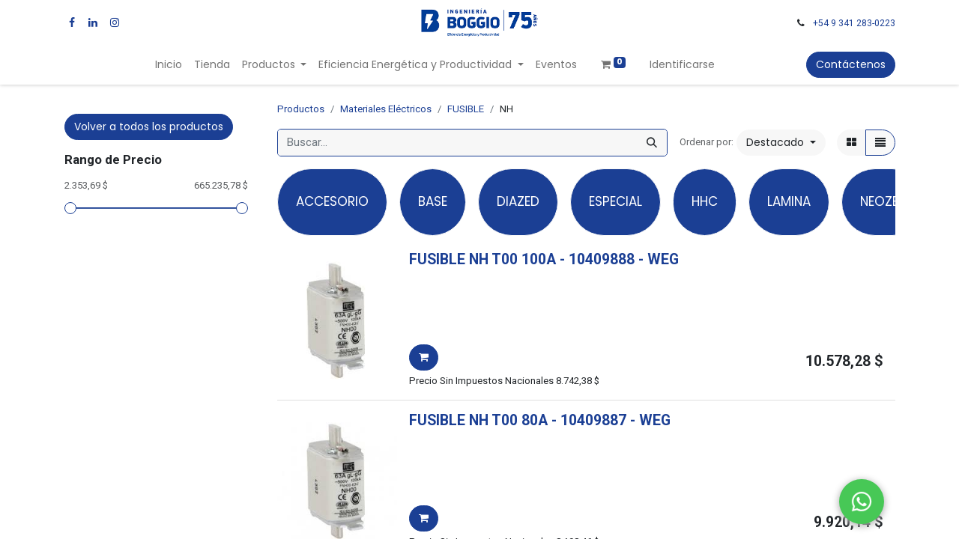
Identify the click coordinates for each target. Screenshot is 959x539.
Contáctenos (851, 64)
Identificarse (682, 64)
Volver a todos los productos (148, 126)
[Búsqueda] (652, 143)
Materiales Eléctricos (386, 109)
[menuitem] (168, 65)
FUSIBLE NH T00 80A (478, 420)
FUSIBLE (465, 109)
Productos (300, 109)
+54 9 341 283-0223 (854, 23)
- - (619, 259)
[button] (781, 143)
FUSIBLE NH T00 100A (482, 259)
